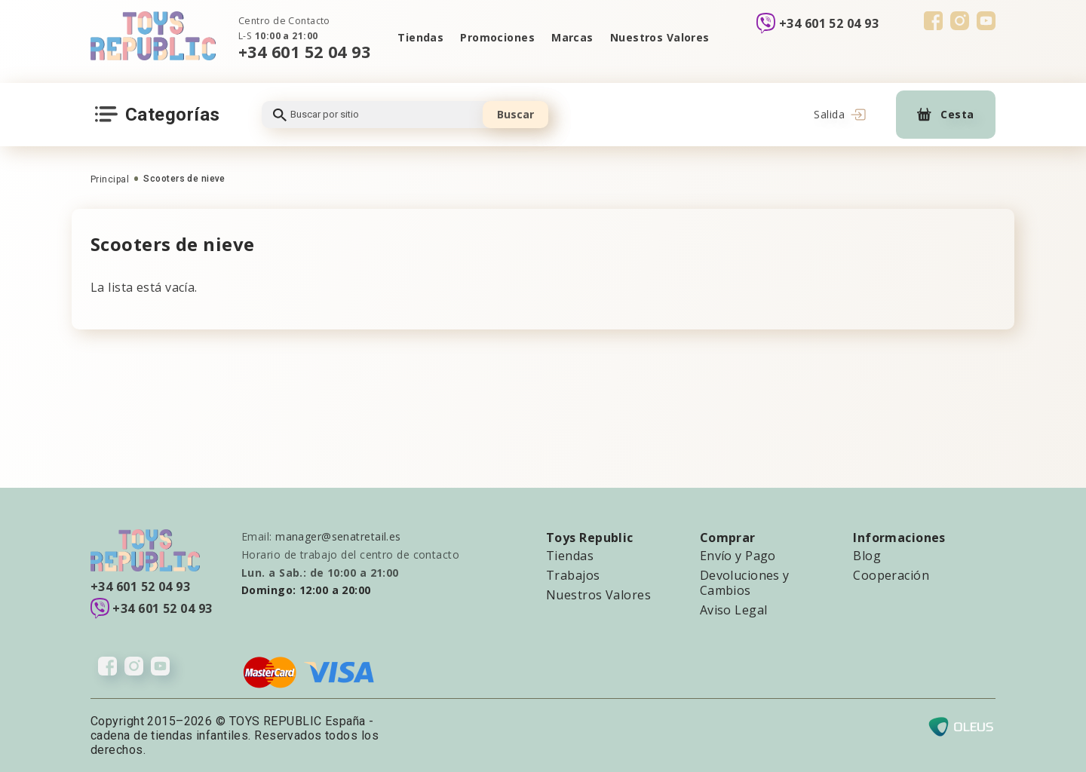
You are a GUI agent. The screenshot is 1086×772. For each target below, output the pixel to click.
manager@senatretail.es (338, 536)
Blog (867, 555)
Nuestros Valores (660, 37)
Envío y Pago (738, 555)
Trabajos (573, 575)
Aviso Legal (734, 610)
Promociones (497, 37)
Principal (109, 179)
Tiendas (420, 37)
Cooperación (891, 575)
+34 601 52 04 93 (304, 52)
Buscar (515, 114)
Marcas (572, 37)
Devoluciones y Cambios (745, 583)
